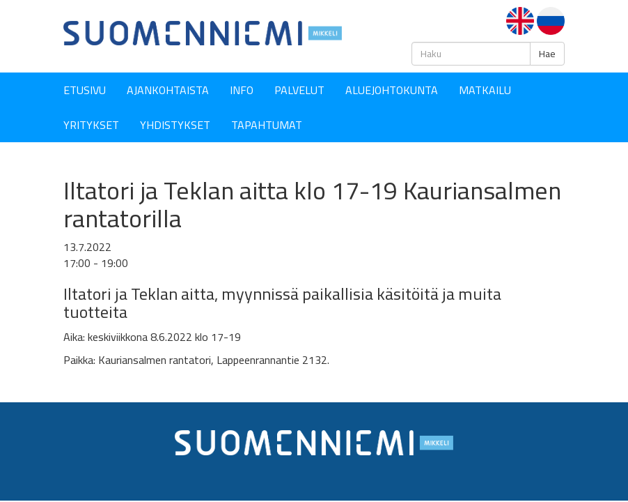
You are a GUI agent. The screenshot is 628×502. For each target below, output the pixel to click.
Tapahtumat (266, 124)
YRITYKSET (91, 124)
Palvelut (299, 89)
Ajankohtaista (168, 89)
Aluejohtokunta (391, 89)
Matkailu (485, 89)
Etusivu (84, 89)
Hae (547, 54)
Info (241, 89)
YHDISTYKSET (175, 124)
